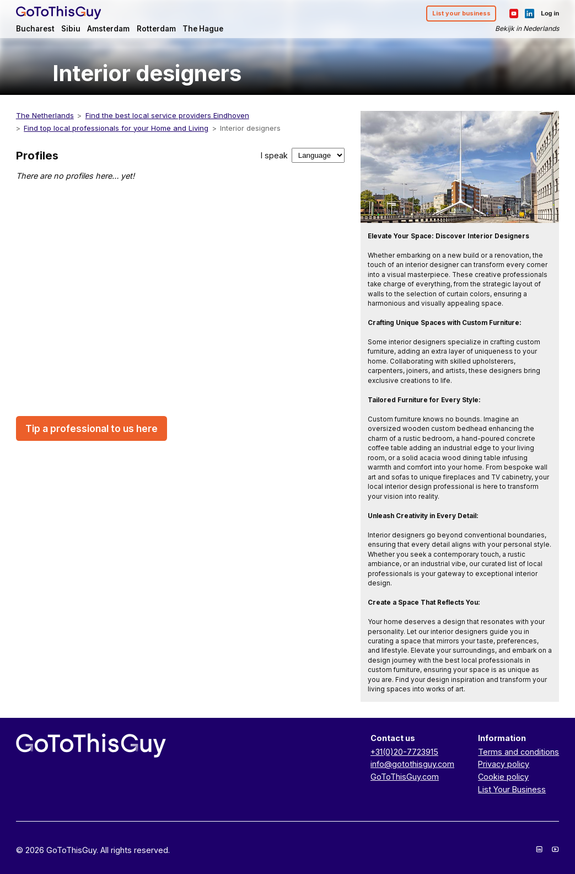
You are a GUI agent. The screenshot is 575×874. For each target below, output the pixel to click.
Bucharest (35, 28)
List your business (461, 13)
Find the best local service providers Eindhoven (167, 115)
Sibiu (70, 28)
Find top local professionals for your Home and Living (116, 128)
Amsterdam (108, 28)
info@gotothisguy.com (412, 764)
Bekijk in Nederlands (527, 28)
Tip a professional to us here (91, 428)
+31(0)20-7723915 (404, 751)
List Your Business (512, 789)
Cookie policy (503, 776)
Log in (550, 13)
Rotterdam (156, 28)
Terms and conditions (518, 751)
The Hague (202, 28)
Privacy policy (503, 764)
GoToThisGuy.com (404, 776)
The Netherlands (45, 115)
